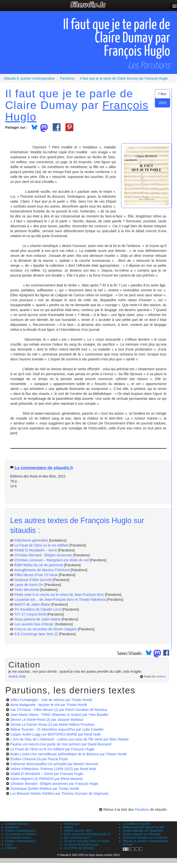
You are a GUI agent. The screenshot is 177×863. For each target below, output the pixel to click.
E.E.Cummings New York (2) (36, 634)
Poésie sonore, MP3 (78, 830)
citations (161, 676)
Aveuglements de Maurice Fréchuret (42, 570)
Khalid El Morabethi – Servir (36, 550)
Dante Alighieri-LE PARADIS (46, 779)
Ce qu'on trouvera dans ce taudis (86, 841)
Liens (9, 844)
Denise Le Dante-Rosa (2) (46, 720)
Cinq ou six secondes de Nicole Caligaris (46, 629)
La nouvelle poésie (18, 837)
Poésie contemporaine (20, 830)
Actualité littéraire (17, 824)
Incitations (12, 827)
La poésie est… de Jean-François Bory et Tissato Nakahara (61, 599)
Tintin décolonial (27, 590)
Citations (11, 848)
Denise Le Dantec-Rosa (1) (52, 724)
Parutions (142, 809)
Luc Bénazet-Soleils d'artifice (59, 793)
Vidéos (68, 827)
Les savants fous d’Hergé (34, 624)
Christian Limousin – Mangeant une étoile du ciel (52, 560)
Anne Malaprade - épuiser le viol (48, 705)
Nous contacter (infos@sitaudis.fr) (87, 834)
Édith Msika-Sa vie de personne (39, 565)
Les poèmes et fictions (20, 834)
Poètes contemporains (20, 841)
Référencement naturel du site (143, 827)
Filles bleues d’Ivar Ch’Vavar (36, 575)
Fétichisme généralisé (32, 540)
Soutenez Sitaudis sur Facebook (145, 837)
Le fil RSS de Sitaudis (79, 848)
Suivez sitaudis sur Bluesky (141, 834)
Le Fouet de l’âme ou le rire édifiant (41, 545)
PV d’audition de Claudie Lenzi (39, 609)
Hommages (72, 824)
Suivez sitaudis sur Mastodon (143, 830)
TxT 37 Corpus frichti (31, 614)
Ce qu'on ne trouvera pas (81, 844)
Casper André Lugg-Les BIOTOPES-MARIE (55, 734)
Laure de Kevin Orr (29, 585)
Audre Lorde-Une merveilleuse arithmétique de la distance (68, 754)
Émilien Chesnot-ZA (39, 759)
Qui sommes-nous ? (78, 837)
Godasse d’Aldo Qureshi (33, 580)
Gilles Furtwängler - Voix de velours (51, 700)
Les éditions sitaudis (136, 824)
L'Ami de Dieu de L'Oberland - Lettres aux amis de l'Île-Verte (69, 739)
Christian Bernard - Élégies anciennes (43, 555)
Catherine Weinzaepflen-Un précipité (54, 764)
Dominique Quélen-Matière (44, 789)
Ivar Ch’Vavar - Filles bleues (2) (58, 710)
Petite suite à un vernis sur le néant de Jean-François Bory (60, 595)
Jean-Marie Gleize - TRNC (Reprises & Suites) (59, 715)
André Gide (17, 676)
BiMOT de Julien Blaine (33, 604)
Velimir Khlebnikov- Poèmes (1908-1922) (53, 769)
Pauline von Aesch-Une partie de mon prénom (60, 744)
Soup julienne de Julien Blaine (38, 619)
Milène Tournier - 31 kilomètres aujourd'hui (57, 729)
